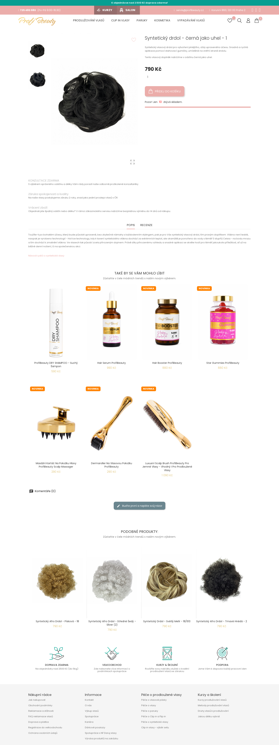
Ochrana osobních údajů (42, 733)
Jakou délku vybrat (209, 716)
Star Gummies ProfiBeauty (222, 363)
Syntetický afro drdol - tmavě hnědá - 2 (221, 621)
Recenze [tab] (146, 225)
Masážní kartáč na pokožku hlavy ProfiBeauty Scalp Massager (56, 465)
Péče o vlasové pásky (154, 700)
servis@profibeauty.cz (189, 10)
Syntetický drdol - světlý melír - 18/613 (166, 621)
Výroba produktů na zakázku (101, 738)
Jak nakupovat (36, 700)
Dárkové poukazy (95, 727)
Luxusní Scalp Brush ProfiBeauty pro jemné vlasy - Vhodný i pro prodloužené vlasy (167, 466)
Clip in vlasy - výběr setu (155, 727)
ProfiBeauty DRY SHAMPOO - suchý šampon (56, 364)
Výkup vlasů (92, 711)
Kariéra (89, 722)
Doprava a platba (38, 722)
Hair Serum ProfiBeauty (111, 363)
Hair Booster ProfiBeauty (167, 363)
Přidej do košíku (165, 91)
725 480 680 (27, 10)
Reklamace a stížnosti (41, 711)
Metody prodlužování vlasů (213, 705)
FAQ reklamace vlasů (40, 716)
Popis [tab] (131, 225)
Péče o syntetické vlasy (154, 722)
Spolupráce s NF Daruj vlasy (101, 733)
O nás (88, 705)
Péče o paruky (149, 711)
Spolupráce (92, 716)
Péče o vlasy (148, 705)
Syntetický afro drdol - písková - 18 (57, 621)
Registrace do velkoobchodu (45, 727)
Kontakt (89, 700)
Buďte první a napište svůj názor (139, 506)
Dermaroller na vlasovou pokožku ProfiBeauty (111, 465)
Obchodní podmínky (40, 705)
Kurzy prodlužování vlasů (212, 700)
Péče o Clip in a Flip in (153, 716)
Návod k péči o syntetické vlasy (46, 255)
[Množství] (148, 77)
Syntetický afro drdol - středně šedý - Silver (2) (112, 623)
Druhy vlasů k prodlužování (213, 711)
